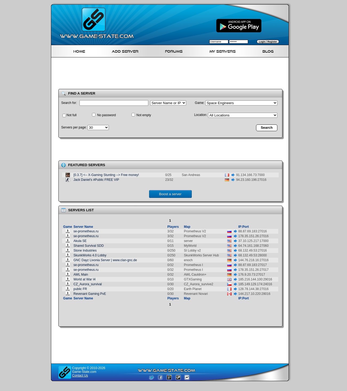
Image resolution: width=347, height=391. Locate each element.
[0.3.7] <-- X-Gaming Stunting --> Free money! (106, 175)
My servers (222, 50)
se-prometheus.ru (86, 231)
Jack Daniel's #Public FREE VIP (96, 180)
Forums (174, 50)
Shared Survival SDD (89, 246)
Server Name (83, 227)
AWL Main (81, 274)
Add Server (125, 50)
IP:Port (243, 227)
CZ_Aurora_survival (88, 284)
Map (187, 227)
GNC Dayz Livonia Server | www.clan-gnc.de (105, 260)
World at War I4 (85, 279)
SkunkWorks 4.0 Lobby (90, 255)
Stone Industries (85, 250)
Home (79, 50)
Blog (268, 50)
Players (173, 227)
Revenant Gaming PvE (90, 294)
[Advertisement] (172, 74)
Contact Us (80, 375)
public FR (80, 289)
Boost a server (170, 194)
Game (67, 227)
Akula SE (80, 241)
